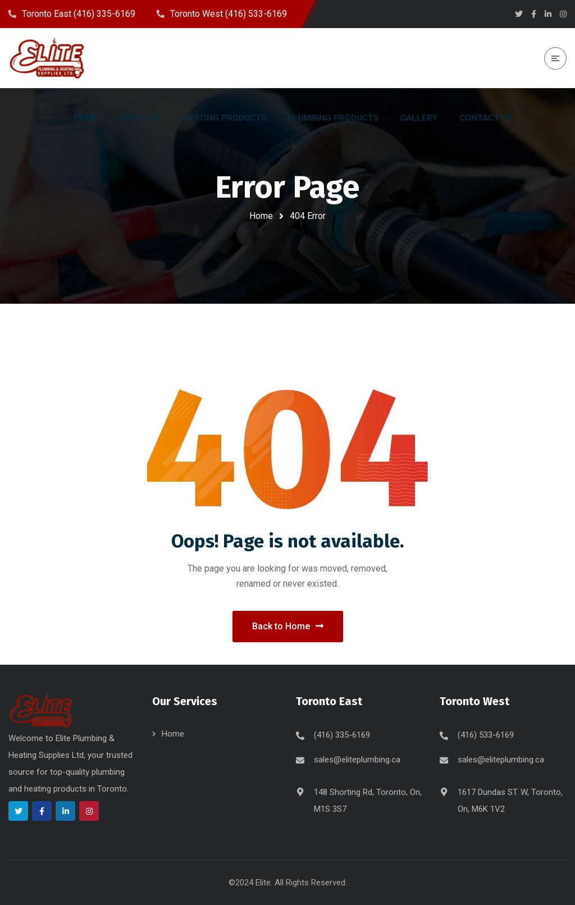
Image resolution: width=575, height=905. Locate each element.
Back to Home (287, 626)
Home (261, 216)
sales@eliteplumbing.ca (357, 760)
